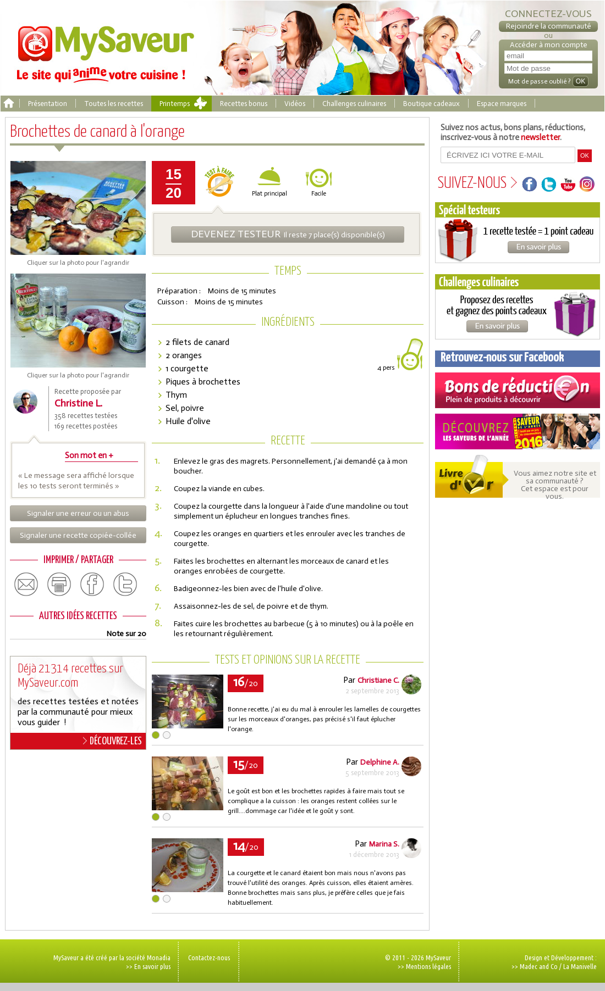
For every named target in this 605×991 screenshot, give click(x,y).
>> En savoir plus (148, 966)
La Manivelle (580, 966)
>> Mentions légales (424, 966)
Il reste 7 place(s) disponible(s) (288, 234)
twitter (125, 584)
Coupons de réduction (517, 390)
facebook (92, 584)
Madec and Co (539, 966)
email (26, 584)
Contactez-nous (209, 957)
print (59, 584)
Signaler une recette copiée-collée (78, 535)
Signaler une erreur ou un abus (78, 513)
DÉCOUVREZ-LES (112, 741)
